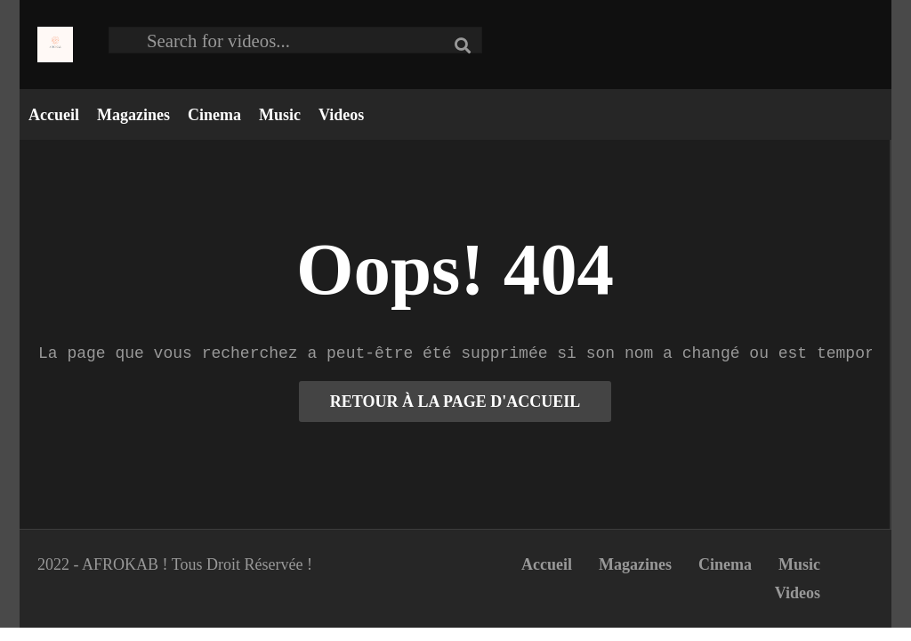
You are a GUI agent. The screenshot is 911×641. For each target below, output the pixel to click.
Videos (341, 115)
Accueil (53, 115)
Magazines (133, 115)
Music (280, 115)
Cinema (214, 115)
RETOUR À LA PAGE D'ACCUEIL (455, 401)
